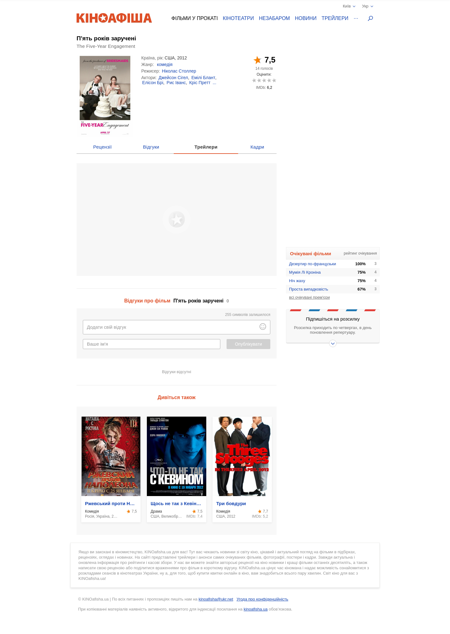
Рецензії (102, 147)
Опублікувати (248, 344)
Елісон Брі (152, 82)
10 (274, 80)
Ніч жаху (297, 280)
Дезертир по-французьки (312, 263)
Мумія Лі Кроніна (305, 272)
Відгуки (151, 147)
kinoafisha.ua (256, 609)
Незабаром (274, 18)
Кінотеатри (238, 18)
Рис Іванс (176, 82)
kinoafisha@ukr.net (215, 599)
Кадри (257, 147)
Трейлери (335, 18)
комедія (164, 64)
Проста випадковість (308, 289)
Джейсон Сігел (173, 77)
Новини (306, 18)
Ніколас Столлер (179, 71)
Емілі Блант (203, 77)
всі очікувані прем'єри (309, 297)
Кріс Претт (200, 82)
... (214, 82)
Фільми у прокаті (195, 18)
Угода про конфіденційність (262, 599)
